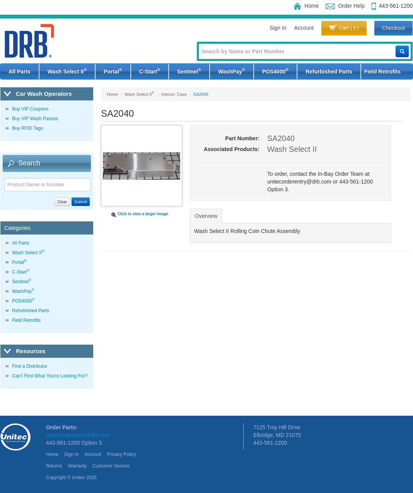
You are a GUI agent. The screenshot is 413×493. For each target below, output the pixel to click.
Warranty (77, 466)
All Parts (20, 71)
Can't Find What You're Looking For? (49, 376)
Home (306, 6)
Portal (113, 70)
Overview (206, 216)
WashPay (231, 70)
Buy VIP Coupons (30, 109)
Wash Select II (67, 70)
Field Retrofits (382, 71)
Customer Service (110, 466)
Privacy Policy (121, 454)
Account (304, 28)
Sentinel (189, 70)
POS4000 (275, 70)
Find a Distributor (29, 366)
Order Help (345, 6)
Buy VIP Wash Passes (35, 118)
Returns (54, 466)
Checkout (393, 28)
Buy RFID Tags (27, 128)
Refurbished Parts (328, 71)
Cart (344, 28)
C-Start (149, 70)
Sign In (278, 28)
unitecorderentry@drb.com (78, 435)
